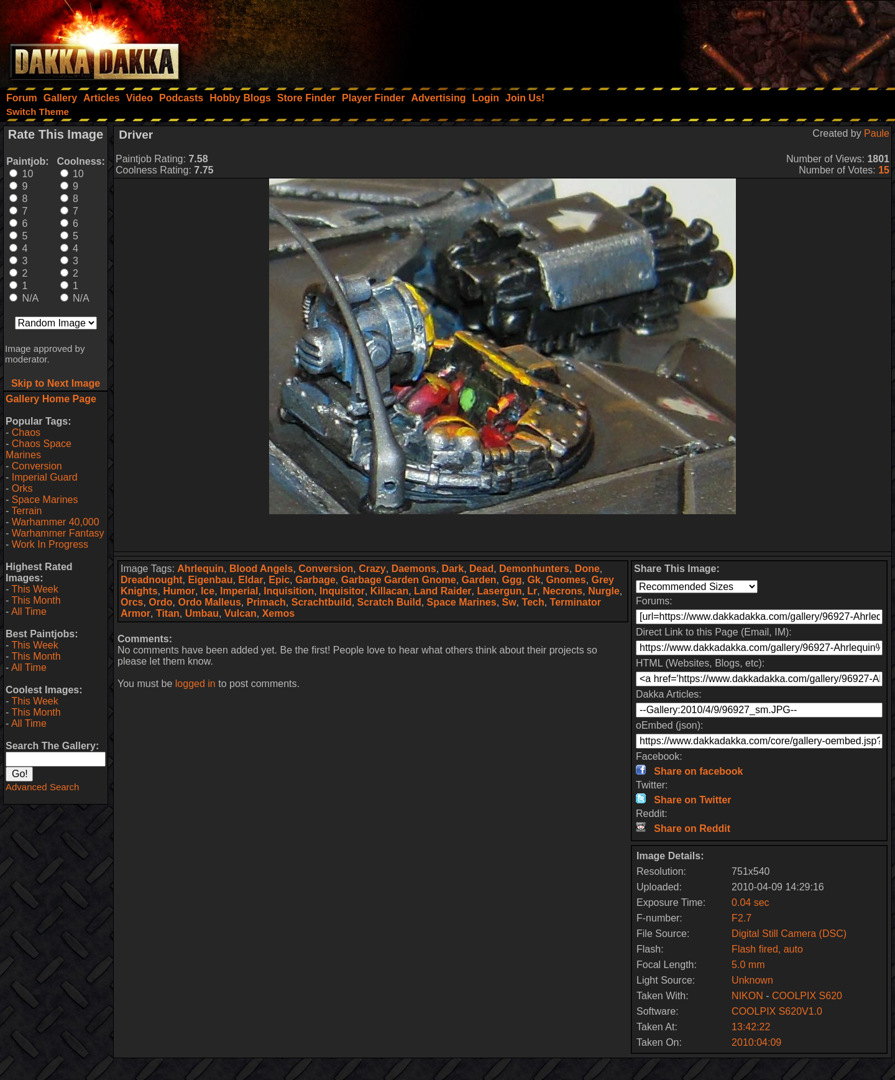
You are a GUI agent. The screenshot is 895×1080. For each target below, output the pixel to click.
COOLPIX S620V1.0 (777, 1011)
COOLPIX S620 (807, 995)
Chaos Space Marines (38, 449)
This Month (35, 600)
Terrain (26, 510)
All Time (29, 611)
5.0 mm (748, 964)
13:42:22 (751, 1027)
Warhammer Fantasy (58, 533)
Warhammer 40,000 (55, 522)
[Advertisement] (727, 40)
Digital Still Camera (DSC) (789, 933)
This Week (34, 589)
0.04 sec (750, 902)
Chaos (26, 432)
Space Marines (45, 499)
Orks (22, 488)
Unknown (752, 980)
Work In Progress (50, 544)
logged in (195, 683)
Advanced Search (42, 787)
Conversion (37, 466)
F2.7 (741, 918)
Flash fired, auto (767, 949)
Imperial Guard (45, 477)
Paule (876, 133)
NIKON (747, 995)
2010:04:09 (756, 1042)
